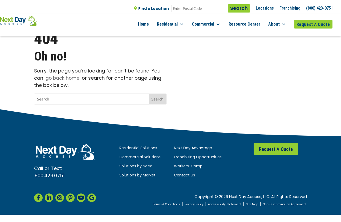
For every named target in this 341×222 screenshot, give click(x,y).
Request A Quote (313, 21)
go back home (63, 78)
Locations (265, 8)
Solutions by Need (135, 166)
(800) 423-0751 (319, 8)
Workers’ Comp (188, 166)
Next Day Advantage (193, 148)
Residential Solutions (138, 148)
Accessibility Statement (229, 204)
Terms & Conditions (160, 204)
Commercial (213, 21)
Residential (180, 21)
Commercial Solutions (140, 157)
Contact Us (184, 175)
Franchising (290, 8)
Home (155, 21)
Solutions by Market (137, 175)
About (279, 21)
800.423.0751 (49, 176)
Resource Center (249, 21)
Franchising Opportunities (198, 157)
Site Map (261, 204)
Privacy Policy (193, 204)
